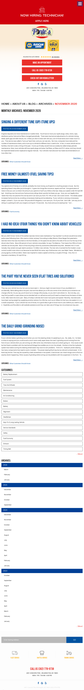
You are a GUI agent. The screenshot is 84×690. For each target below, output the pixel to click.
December (7, 489)
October (7, 500)
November (7, 494)
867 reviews (55, 57)
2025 (5, 485)
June (5, 545)
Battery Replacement (10, 374)
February (7, 474)
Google (42, 84)
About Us (18, 103)
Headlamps (7, 417)
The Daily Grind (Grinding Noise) (22, 326)
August (6, 535)
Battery (5, 406)
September (7, 505)
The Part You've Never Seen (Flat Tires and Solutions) (37, 276)
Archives (45, 103)
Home (5, 103)
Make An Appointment (42, 62)
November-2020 (66, 103)
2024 (5, 510)
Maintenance (7, 390)
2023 (5, 571)
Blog (32, 103)
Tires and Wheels (9, 385)
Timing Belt (7, 449)
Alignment (6, 412)
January (7, 480)
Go (74, 640)
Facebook (38, 84)
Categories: (7, 370)
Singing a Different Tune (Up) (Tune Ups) (28, 122)
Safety (5, 433)
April (5, 555)
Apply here (42, 20)
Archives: (6, 460)
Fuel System (7, 379)
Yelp (46, 84)
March (6, 469)
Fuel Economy (14, 211)
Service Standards (9, 428)
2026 (5, 465)
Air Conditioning (8, 396)
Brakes (5, 401)
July (5, 540)
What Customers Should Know (20, 162)
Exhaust (6, 444)
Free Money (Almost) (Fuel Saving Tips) (27, 174)
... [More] (79, 454)
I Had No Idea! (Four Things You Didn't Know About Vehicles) (41, 224)
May (5, 550)
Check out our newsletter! (42, 78)
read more (77, 158)
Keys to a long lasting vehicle (13, 422)
